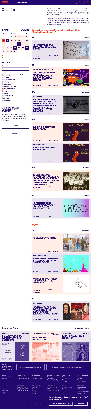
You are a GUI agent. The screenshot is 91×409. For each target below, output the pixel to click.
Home (4, 375)
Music (5, 90)
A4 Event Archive (37, 378)
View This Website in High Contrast (81, 388)
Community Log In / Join (30, 367)
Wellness (6, 100)
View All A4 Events (81, 328)
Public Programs (21, 376)
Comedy (6, 77)
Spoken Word (8, 95)
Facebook (34, 389)
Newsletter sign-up (61, 403)
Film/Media (7, 84)
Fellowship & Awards (23, 378)
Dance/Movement (9, 83)
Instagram (35, 387)
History (64, 380)
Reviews (4, 393)
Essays (3, 389)
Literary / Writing (9, 86)
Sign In (15, 125)
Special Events (81, 381)
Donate (79, 376)
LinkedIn (34, 392)
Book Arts (7, 75)
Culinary (6, 81)
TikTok (34, 393)
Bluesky (34, 390)
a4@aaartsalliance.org (54, 24)
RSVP (50, 113)
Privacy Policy (81, 393)
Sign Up (15, 133)
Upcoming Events (37, 376)
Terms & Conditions (83, 391)
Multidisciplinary (9, 88)
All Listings (50, 376)
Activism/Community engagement (15, 74)
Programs (21, 375)
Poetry (5, 93)
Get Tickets (53, 55)
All (2, 387)
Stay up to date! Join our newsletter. (67, 367)
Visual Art (6, 98)
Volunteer (80, 380)
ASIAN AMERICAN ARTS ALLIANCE (7, 367)
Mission (64, 376)
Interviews (5, 390)
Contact (64, 381)
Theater (6, 97)
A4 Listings (50, 378)
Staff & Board (66, 378)
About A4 (66, 375)
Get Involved (82, 375)
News (3, 392)
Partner (79, 378)
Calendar (22, 2)
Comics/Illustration (10, 79)
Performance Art (9, 91)
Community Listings (53, 380)
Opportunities (53, 375)
